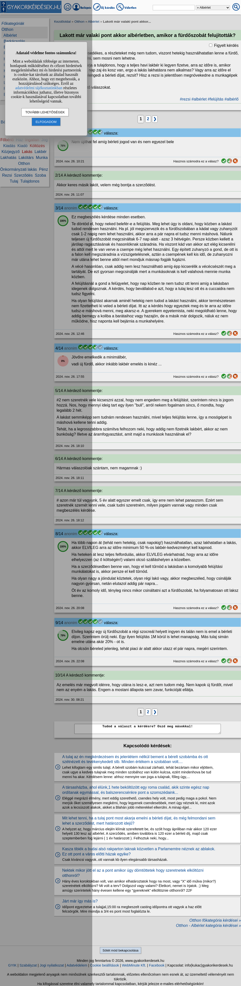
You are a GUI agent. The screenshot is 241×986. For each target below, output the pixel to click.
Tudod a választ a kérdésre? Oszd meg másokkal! (147, 729)
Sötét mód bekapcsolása (120, 950)
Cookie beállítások (104, 965)
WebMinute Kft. (134, 965)
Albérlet (93, 21)
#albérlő (232, 99)
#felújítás (216, 99)
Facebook (157, 965)
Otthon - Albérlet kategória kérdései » (208, 925)
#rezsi (185, 99)
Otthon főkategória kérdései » (215, 920)
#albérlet (199, 99)
